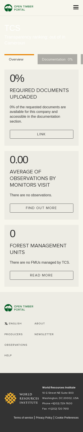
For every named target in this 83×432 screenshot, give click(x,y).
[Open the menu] (76, 7)
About (40, 323)
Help (8, 355)
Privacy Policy (44, 417)
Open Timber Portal (18, 7)
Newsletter (44, 334)
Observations (15, 345)
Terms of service (23, 417)
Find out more (41, 208)
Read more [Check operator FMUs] (41, 275)
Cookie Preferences (67, 417)
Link (41, 134)
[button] (13, 323)
